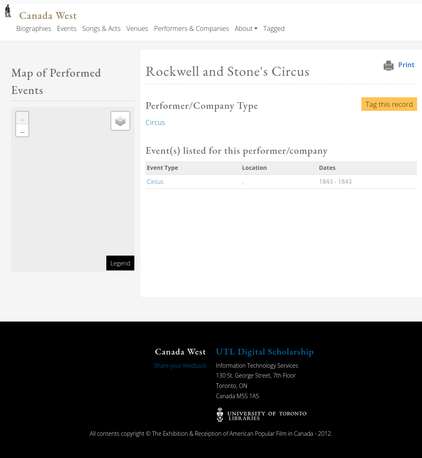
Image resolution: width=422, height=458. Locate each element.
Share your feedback (180, 365)
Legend (120, 263)
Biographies (33, 28)
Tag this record (389, 104)
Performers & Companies (191, 28)
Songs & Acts (101, 28)
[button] (22, 118)
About (244, 28)
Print (406, 64)
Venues (137, 28)
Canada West (48, 15)
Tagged (274, 28)
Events (66, 28)
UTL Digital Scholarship (265, 351)
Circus (155, 122)
